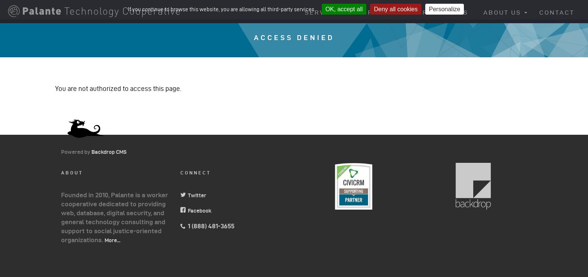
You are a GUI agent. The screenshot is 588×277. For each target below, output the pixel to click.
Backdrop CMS (112, 152)
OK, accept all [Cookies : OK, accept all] (344, 9)
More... (112, 240)
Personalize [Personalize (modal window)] (444, 9)
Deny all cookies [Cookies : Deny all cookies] (396, 9)
